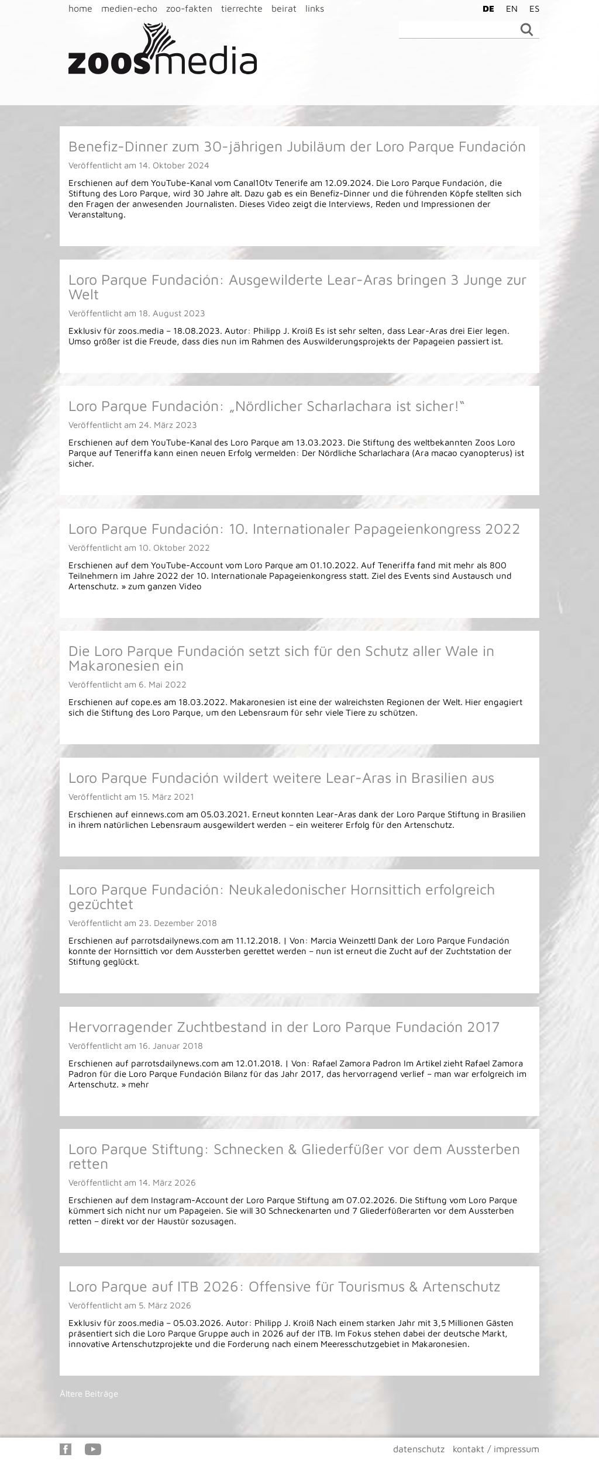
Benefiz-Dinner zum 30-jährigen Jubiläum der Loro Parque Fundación (297, 145)
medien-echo (129, 8)
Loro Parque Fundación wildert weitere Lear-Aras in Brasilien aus (281, 777)
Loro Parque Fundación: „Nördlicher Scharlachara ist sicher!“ (266, 405)
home (80, 8)
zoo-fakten (189, 8)
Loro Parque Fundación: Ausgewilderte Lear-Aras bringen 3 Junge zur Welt (297, 286)
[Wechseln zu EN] (509, 8)
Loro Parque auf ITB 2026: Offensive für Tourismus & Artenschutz (284, 1285)
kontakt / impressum (496, 1448)
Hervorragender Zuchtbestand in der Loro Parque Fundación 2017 (284, 1026)
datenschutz (419, 1448)
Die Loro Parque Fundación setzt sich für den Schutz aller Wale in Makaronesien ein (281, 657)
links (314, 8)
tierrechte (242, 8)
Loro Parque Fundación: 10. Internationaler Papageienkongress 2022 (294, 528)
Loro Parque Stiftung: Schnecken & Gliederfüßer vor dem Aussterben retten (294, 1156)
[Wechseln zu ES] (531, 8)
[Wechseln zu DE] (485, 8)
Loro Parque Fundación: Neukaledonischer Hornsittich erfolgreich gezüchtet (281, 896)
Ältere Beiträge (89, 1393)
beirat (284, 8)
